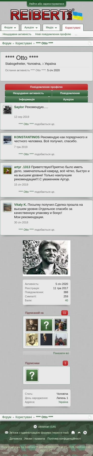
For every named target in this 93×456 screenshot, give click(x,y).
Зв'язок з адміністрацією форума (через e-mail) (39, 432)
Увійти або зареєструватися (46, 3)
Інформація (27, 99)
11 (64, 312)
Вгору (79, 432)
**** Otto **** (26, 124)
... (76, 34)
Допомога (15, 438)
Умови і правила (34, 438)
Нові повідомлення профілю (53, 34)
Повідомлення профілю (46, 86)
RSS (85, 432)
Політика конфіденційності (64, 438)
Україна (63, 401)
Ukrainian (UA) (47, 426)
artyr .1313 (22, 167)
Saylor (19, 107)
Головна (73, 432)
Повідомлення (70, 93)
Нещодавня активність (17, 34)
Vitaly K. (20, 204)
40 (66, 300)
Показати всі (61, 353)
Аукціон (68, 99)
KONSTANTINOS (27, 137)
